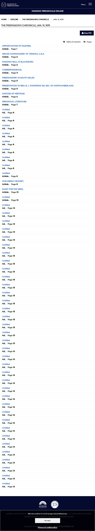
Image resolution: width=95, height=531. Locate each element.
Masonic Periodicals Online (47, 11)
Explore (14, 19)
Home (4, 19)
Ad (3, 112)
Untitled (6, 109)
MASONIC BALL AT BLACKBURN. (18, 62)
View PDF (87, 33)
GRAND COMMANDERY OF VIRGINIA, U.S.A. (23, 54)
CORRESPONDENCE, (12, 69)
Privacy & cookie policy (47, 527)
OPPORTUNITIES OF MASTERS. (16, 46)
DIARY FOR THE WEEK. (12, 189)
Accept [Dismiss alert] (47, 520)
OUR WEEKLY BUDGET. (13, 181)
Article (5, 49)
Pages (88, 42)
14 (14, 208)
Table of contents (72, 42)
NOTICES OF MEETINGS (13, 93)
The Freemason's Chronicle (35, 19)
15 (14, 256)
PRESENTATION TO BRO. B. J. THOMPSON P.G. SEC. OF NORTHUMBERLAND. (38, 85)
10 (17, 192)
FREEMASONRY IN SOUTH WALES (18, 77)
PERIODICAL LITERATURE (14, 101)
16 (14, 351)
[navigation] (91, 5)
